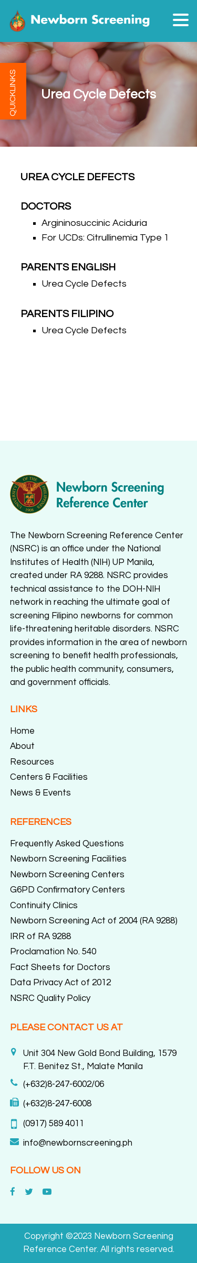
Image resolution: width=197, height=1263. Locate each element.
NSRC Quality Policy (50, 998)
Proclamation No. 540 (53, 951)
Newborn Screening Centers (67, 874)
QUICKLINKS (12, 92)
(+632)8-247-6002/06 (63, 1084)
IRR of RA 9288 (40, 936)
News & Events (40, 793)
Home (22, 731)
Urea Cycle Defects (84, 284)
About (22, 746)
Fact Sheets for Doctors (60, 967)
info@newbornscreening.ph (77, 1143)
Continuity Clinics (44, 905)
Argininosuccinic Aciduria (94, 223)
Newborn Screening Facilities (68, 859)
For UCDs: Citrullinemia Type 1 (105, 238)
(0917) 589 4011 (53, 1123)
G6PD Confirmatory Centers (67, 890)
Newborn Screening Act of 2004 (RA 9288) (94, 921)
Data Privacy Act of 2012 (60, 982)
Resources (32, 762)
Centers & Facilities (49, 777)
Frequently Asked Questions (67, 843)
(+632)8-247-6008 (57, 1103)
